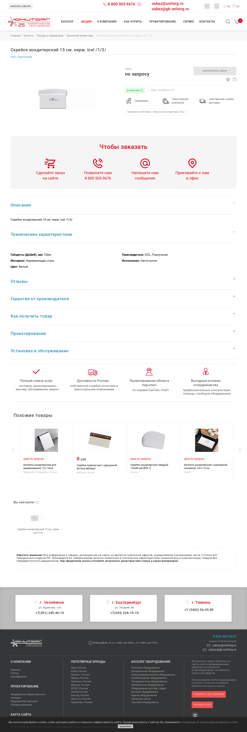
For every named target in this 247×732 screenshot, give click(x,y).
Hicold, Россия (79, 691)
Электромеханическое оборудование (153, 674)
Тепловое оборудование (145, 667)
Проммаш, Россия (81, 702)
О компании (107, 21)
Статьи (15, 673)
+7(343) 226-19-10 (124, 613)
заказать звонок (20, 6)
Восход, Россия (80, 695)
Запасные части (141, 698)
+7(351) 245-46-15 (50, 613)
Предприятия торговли (24, 701)
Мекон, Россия (79, 677)
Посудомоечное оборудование (149, 681)
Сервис (188, 21)
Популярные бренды (88, 662)
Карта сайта (21, 714)
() (226, 6)
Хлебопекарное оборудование (149, 677)
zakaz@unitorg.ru (167, 3)
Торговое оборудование (145, 702)
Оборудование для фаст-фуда (148, 688)
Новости (15, 669)
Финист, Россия (80, 674)
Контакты (207, 21)
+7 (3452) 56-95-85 (199, 610)
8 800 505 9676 (121, 4)
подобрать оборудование (209, 694)
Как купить (133, 21)
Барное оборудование (144, 695)
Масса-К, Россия (81, 698)
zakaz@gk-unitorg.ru (170, 9)
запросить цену (215, 70)
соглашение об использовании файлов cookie (209, 722)
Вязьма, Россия (80, 684)
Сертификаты (19, 676)
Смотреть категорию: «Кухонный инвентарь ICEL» (156, 111)
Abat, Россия (78, 667)
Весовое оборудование (144, 691)
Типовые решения (21, 704)
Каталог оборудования (150, 662)
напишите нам (202, 704)
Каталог (67, 21)
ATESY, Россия (79, 688)
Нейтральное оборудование (147, 684)
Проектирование (162, 21)
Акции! (86, 21)
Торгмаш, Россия (81, 681)
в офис (192, 178)
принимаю (125, 726)
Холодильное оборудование (147, 671)
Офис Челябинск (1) (162, 90)
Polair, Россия (79, 671)
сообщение (145, 178)
